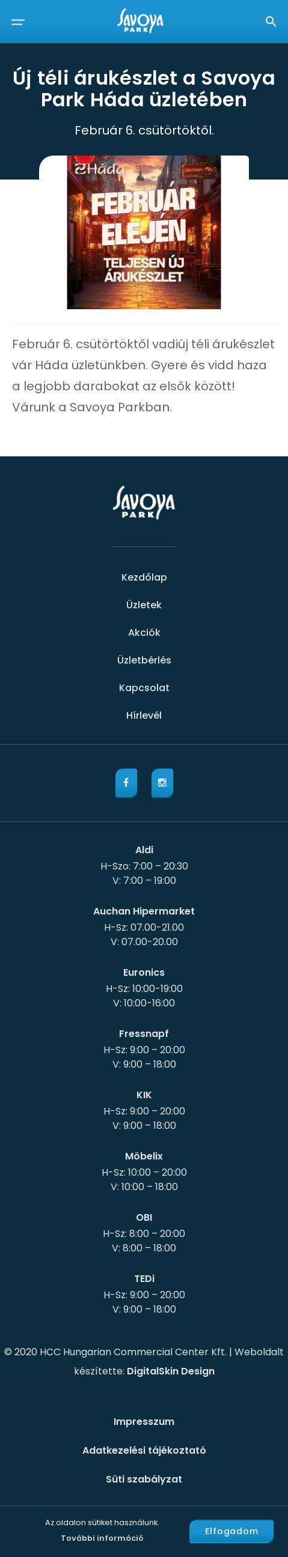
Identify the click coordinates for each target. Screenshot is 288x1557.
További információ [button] (102, 1538)
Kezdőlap (144, 577)
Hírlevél (144, 715)
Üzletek (144, 605)
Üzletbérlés (144, 660)
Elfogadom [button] (232, 1531)
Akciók (144, 632)
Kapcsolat (144, 688)
